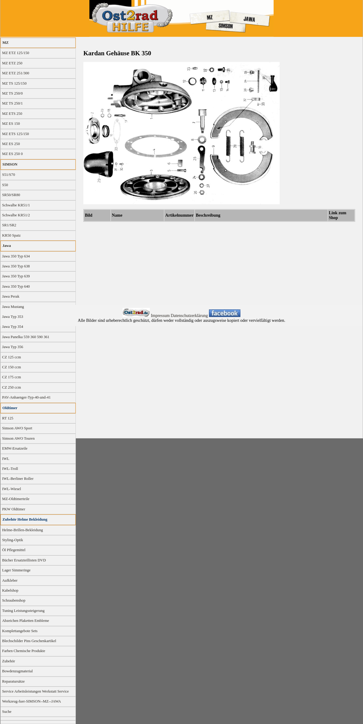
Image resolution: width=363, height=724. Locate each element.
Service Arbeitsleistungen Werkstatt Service (35, 691)
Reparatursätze (13, 681)
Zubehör (8, 661)
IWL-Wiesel (11, 489)
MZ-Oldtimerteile (15, 499)
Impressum (161, 315)
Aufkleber (10, 580)
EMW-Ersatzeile (14, 448)
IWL (5, 459)
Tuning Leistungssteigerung (23, 611)
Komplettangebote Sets (19, 631)
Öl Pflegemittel (13, 550)
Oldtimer (10, 408)
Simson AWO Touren (18, 438)
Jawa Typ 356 (12, 347)
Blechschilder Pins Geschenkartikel (29, 641)
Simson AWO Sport (17, 428)
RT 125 (7, 418)
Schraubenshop (13, 600)
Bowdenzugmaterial (17, 671)
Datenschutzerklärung (190, 315)
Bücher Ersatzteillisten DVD (24, 560)
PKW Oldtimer (13, 509)
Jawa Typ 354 (12, 327)
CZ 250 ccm (11, 387)
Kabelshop (10, 590)
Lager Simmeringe (16, 570)
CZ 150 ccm (11, 367)
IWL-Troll (10, 469)
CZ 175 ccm (11, 377)
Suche (6, 711)
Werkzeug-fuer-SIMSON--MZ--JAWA (31, 701)
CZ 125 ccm (11, 357)
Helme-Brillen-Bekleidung (22, 530)
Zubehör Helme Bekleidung (24, 519)
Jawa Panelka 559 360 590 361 (25, 337)
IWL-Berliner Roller (18, 479)
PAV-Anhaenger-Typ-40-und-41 (26, 397)
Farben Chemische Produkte (23, 651)
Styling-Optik (12, 540)
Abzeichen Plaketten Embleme (25, 621)
